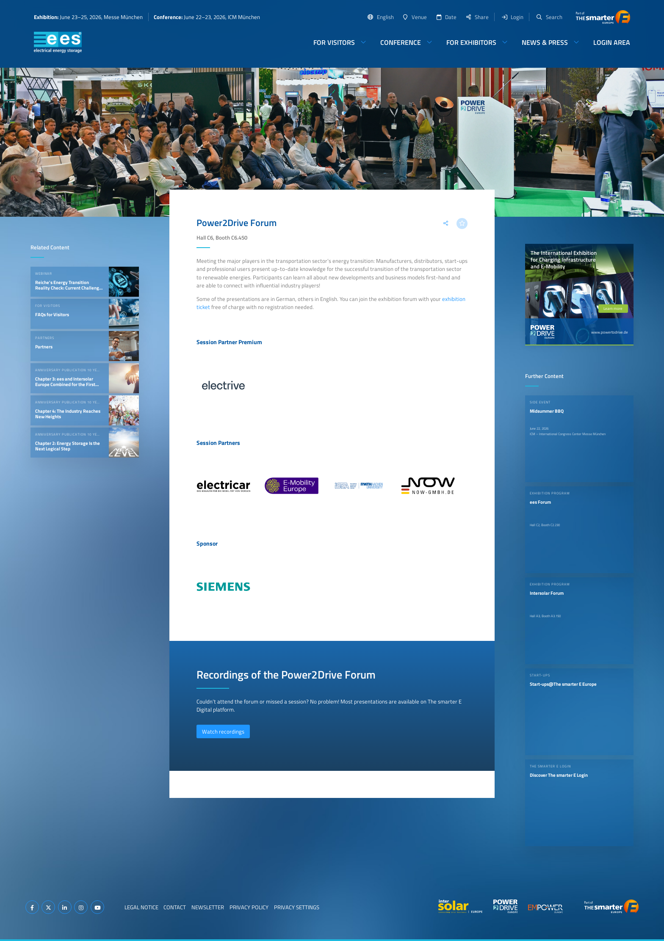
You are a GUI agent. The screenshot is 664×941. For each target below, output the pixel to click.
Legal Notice (141, 907)
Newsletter (207, 907)
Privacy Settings (296, 907)
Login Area (611, 42)
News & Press (545, 42)
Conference (400, 42)
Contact (174, 907)
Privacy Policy (249, 907)
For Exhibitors (471, 42)
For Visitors (334, 42)
